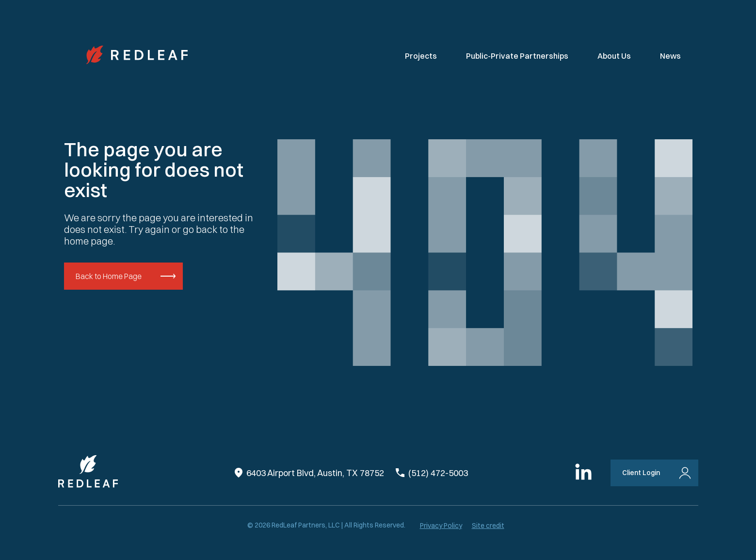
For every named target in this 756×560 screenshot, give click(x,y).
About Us (614, 56)
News (670, 56)
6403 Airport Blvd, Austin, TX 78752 (309, 472)
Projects (421, 56)
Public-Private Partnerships (517, 56)
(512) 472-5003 (432, 472)
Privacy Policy (441, 525)
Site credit (488, 525)
